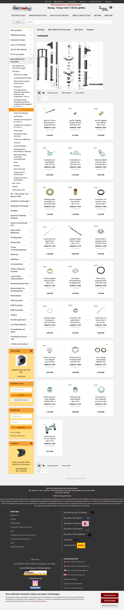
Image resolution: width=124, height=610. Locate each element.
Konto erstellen (15, 432)
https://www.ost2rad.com (76, 562)
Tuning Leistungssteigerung (18, 248)
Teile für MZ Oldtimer (18, 50)
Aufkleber (14, 211)
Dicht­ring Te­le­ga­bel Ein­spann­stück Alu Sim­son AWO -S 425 (50, 320)
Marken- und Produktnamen (73, 584)
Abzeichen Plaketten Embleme (18, 217)
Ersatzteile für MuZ (59, 15)
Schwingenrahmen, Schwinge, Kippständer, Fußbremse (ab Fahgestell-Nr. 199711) (23, 103)
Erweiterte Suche (21, 400)
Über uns (108, 15)
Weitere (97, 15)
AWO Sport (16, 71)
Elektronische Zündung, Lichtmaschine (22, 82)
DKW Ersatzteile (16, 301)
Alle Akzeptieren (110, 595)
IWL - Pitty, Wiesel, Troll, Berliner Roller (19, 195)
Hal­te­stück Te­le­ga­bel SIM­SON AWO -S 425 (75, 399)
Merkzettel (107, 1)
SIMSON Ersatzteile (38, 15)
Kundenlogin (71, 1)
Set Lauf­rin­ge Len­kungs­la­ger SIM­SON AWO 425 (101, 360)
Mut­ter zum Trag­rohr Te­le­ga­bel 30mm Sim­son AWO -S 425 (50, 360)
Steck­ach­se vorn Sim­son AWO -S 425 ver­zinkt (100, 320)
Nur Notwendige (109, 601)
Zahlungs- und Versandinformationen (23, 535)
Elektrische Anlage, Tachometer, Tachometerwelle (20, 157)
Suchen (48, 1)
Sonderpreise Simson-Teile (18, 338)
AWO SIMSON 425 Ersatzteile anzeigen (19, 67)
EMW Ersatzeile (16, 305)
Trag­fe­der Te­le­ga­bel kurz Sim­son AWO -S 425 (75, 241)
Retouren (82, 1)
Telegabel (17, 110)
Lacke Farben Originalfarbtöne (16, 277)
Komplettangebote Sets (19, 284)
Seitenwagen (18, 130)
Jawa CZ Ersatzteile (81, 15)
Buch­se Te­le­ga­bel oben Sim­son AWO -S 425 (75, 202)
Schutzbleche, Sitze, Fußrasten (20, 135)
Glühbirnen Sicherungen (19, 201)
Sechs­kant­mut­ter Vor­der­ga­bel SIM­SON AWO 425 (75, 360)
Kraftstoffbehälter (20, 146)
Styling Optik (15, 242)
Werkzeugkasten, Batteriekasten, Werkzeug (22, 150)
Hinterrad (17, 143)
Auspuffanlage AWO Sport (23, 78)
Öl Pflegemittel (16, 238)
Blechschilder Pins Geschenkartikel (17, 289)
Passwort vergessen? (17, 436)
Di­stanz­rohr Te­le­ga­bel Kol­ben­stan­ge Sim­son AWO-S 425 (75, 320)
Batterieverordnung (70, 579)
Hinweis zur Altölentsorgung (73, 588)
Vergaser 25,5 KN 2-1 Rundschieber (21, 179)
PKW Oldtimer (15, 296)
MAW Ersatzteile (16, 310)
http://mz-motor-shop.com (76, 575)
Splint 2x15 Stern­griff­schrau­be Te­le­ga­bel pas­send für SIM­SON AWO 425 (50, 123)
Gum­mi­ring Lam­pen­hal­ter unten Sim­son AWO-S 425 (101, 202)
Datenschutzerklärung (39, 601)
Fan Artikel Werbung (18, 325)
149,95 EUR (21, 376)
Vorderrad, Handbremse (22, 139)
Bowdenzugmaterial (18, 320)
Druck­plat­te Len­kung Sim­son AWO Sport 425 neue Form (75, 162)
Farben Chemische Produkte (17, 270)
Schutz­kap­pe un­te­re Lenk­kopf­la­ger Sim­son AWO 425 (101, 399)
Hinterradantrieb (19, 169)
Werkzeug (14, 254)
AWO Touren (16, 183)
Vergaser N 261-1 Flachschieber (20, 173)
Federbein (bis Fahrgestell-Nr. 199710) (23, 121)
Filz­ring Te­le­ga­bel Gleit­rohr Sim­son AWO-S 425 (50, 281)
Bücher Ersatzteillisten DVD (19, 224)
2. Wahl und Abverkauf (19, 344)
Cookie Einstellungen (17, 547)
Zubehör (15, 186)
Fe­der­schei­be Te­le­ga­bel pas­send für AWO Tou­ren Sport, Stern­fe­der (101, 241)
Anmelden (21, 427)
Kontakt (13, 519)
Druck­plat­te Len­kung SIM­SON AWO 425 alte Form (49, 162)
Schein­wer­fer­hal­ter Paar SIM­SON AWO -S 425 (50, 439)
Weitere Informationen (109, 605)
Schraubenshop (16, 264)
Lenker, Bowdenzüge (21, 113)
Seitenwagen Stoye (18, 190)
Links (12, 543)
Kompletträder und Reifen (17, 330)
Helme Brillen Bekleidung (15, 231)
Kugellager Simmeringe (19, 206)
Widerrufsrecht (15, 523)
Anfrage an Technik (94, 1)
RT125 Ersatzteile (17, 54)
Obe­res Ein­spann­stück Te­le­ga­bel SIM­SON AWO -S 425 (50, 399)
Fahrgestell (17, 87)
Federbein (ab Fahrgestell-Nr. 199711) (22, 126)
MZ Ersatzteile (19, 15)
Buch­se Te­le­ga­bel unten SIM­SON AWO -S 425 (101, 123)
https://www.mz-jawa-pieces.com (77, 566)
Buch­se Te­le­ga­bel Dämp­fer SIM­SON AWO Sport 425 (75, 123)
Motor (16, 162)
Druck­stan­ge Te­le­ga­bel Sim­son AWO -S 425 (50, 241)
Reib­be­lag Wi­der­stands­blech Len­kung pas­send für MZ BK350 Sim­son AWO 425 (50, 202)
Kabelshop (14, 259)
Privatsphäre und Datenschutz (20, 539)
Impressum (14, 515)
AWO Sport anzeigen (21, 75)
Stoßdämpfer (18, 116)
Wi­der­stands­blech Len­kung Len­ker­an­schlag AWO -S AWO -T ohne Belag (101, 162)
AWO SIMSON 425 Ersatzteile (17, 60)
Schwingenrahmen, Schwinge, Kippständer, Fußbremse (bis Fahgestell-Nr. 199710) (22, 93)
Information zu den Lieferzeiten (21, 527)
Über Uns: (35, 559)
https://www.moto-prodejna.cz (77, 570)
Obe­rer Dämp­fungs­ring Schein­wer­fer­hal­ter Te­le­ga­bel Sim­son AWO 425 (101, 281)
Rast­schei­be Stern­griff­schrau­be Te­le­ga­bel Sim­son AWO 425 (75, 281)
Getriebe (16, 166)
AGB (11, 531)
